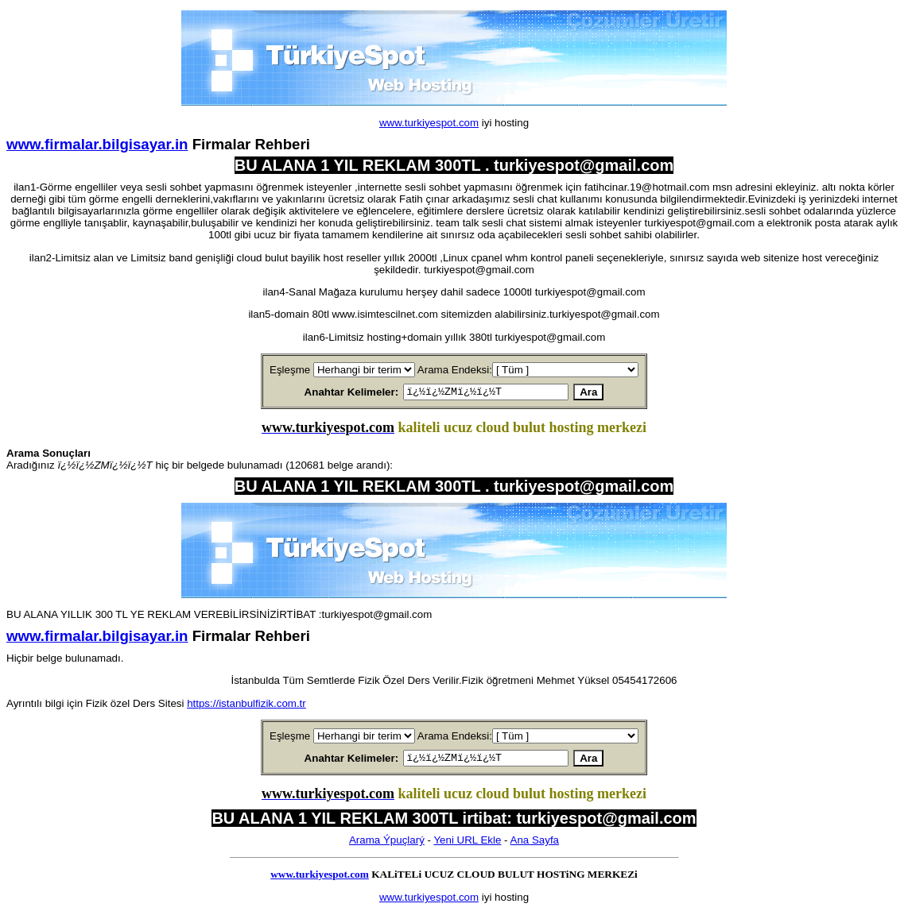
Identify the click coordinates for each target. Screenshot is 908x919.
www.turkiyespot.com (429, 123)
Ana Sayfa (535, 845)
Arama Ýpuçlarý (387, 845)
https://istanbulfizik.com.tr (246, 706)
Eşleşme (290, 370)
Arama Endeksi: (454, 370)
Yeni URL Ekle (467, 845)
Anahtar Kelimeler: (332, 393)
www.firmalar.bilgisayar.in (97, 144)
